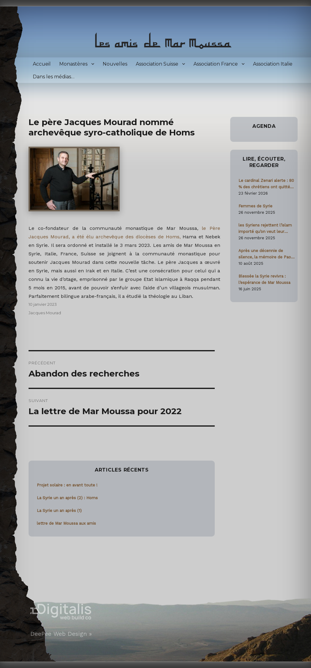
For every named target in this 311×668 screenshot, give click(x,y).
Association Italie (272, 64)
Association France (215, 64)
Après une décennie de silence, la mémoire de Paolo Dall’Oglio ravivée (266, 254)
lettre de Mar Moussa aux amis (66, 523)
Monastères (73, 64)
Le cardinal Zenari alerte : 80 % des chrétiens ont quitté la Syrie (266, 184)
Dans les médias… (53, 77)
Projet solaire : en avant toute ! (67, 485)
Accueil (42, 64)
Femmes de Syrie (255, 206)
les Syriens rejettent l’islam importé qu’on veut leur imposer (265, 229)
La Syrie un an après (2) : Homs (67, 498)
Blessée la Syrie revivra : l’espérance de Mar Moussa (264, 279)
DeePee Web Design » (61, 633)
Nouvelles (115, 64)
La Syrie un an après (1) (59, 510)
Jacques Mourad (45, 312)
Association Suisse (157, 64)
